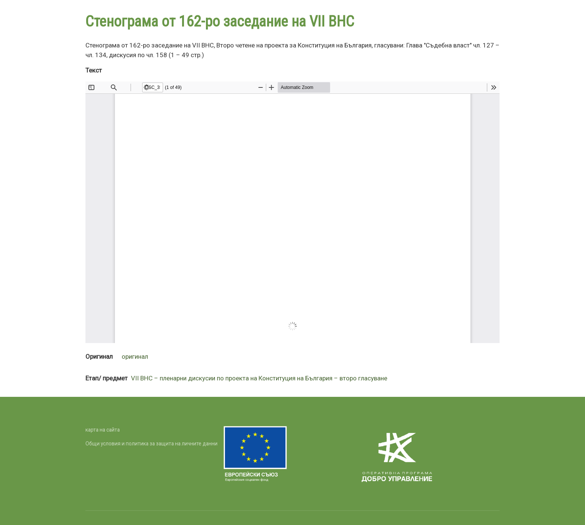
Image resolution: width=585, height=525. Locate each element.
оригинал (135, 356)
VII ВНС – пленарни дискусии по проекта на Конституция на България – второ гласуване (259, 378)
